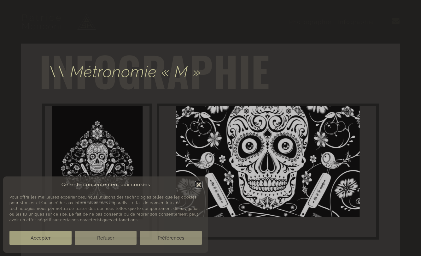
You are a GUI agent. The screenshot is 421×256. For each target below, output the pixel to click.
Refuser (105, 238)
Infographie (356, 22)
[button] (199, 185)
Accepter (40, 238)
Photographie (310, 22)
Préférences (171, 238)
